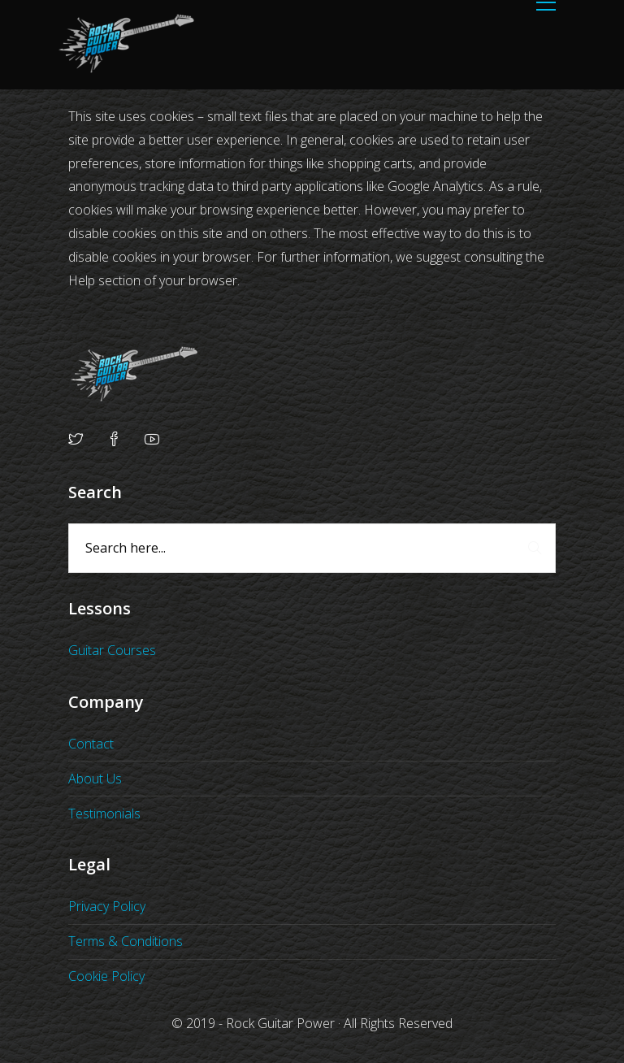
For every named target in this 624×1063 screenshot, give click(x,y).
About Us (95, 778)
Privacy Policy (106, 906)
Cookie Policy (106, 976)
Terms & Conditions (125, 941)
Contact (91, 744)
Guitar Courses (112, 650)
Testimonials (104, 813)
